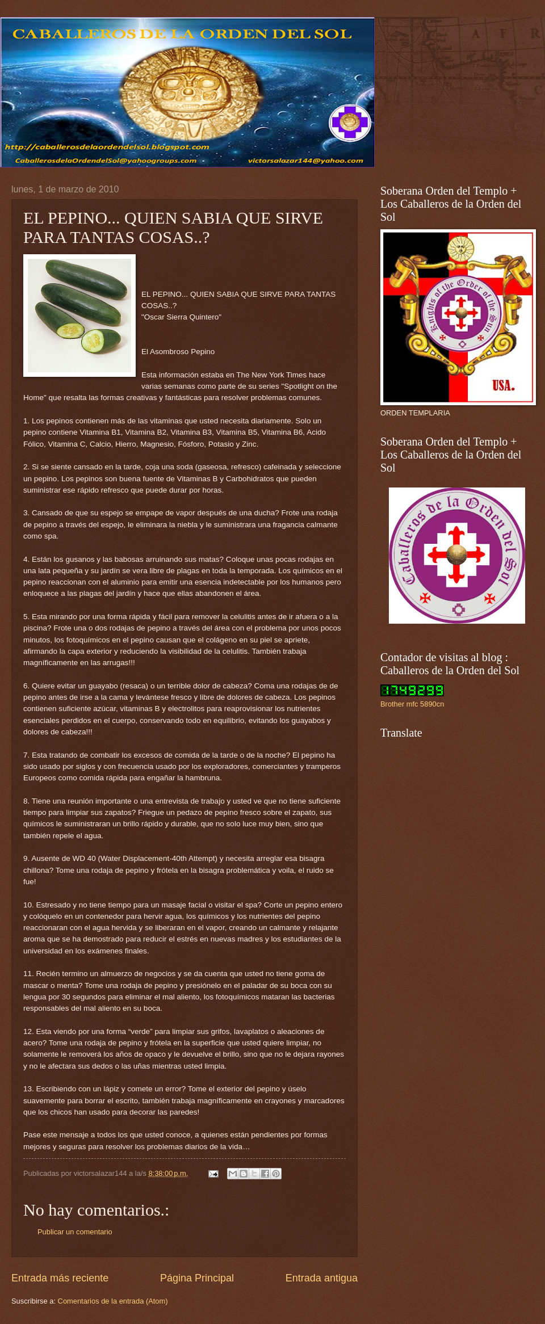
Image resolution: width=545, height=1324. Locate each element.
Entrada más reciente (59, 1278)
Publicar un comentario (74, 1232)
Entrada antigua (322, 1278)
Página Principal (197, 1278)
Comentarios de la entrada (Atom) (113, 1301)
